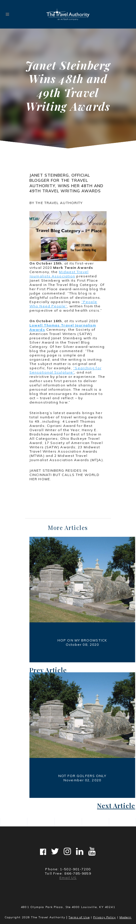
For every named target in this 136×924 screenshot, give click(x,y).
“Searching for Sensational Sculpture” (65, 370)
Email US (68, 877)
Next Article (116, 806)
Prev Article (48, 670)
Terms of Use (79, 917)
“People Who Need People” (63, 304)
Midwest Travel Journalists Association (59, 274)
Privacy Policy (104, 917)
